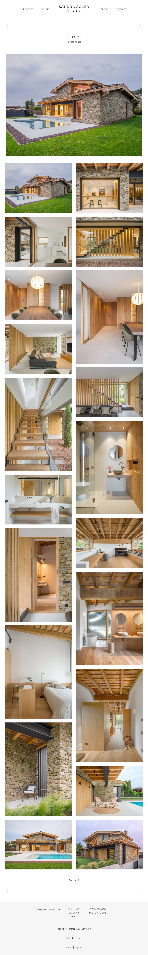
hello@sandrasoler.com (48, 910)
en (73, 938)
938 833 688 (99, 909)
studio (45, 9)
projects (27, 9)
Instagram (74, 930)
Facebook (61, 930)
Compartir (74, 880)
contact (121, 9)
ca (68, 938)
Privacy (69, 948)
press (104, 9)
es (78, 938)
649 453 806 (99, 912)
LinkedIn (86, 930)
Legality (78, 948)
